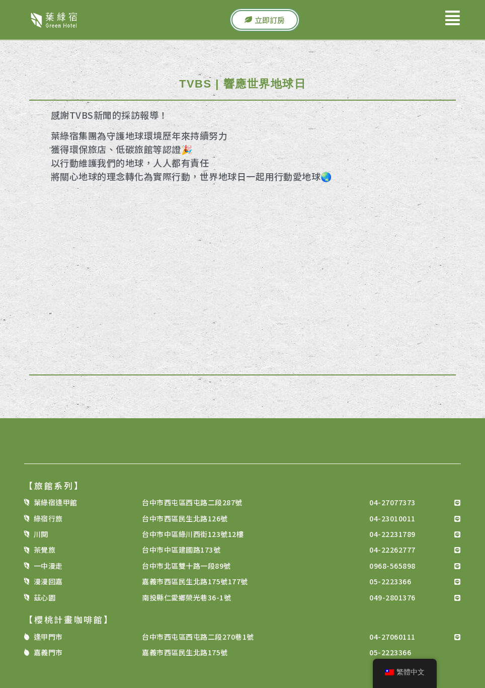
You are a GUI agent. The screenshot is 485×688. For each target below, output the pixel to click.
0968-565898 (392, 566)
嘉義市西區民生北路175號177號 (195, 581)
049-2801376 (392, 597)
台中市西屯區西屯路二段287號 (192, 502)
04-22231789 (392, 534)
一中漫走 (48, 566)
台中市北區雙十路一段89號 (186, 566)
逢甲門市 (48, 637)
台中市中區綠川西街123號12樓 (193, 534)
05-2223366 (390, 581)
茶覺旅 (45, 550)
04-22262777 (392, 550)
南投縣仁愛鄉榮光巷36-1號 (186, 597)
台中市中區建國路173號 (181, 550)
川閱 (41, 534)
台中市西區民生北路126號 (185, 518)
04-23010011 (392, 518)
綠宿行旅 (48, 518)
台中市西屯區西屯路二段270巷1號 (198, 637)
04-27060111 (392, 637)
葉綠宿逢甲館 (55, 502)
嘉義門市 (48, 652)
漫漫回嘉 (48, 581)
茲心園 (45, 597)
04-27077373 (392, 502)
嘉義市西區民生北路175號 (185, 652)
